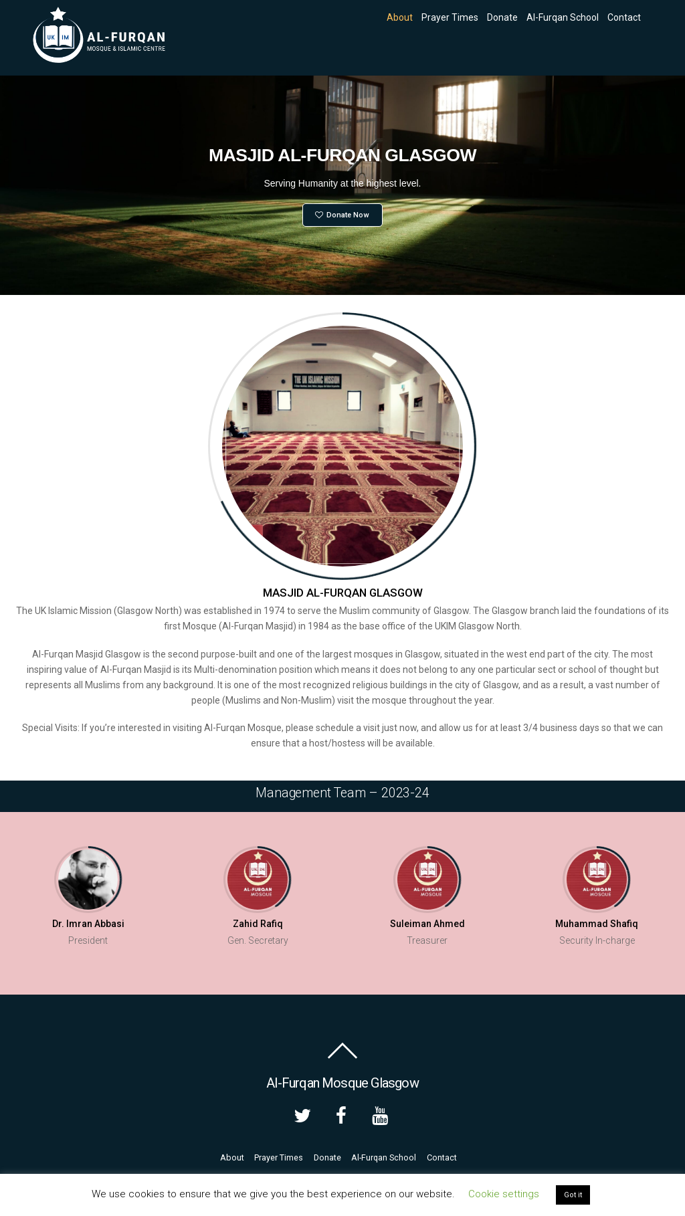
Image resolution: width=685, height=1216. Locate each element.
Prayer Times (449, 17)
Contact (624, 17)
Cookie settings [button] (503, 1194)
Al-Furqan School (562, 17)
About (400, 17)
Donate (502, 17)
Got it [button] (573, 1195)
